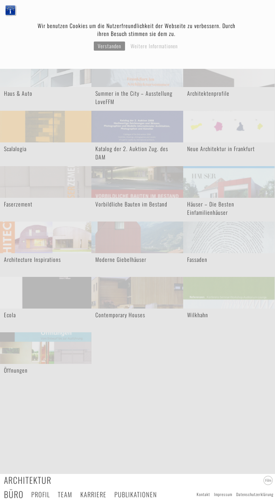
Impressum (223, 494)
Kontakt (203, 494)
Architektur (27, 480)
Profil (40, 494)
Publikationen (135, 494)
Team (65, 494)
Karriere (93, 494)
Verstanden (109, 46)
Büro (13, 494)
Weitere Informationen (154, 46)
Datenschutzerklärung (254, 494)
